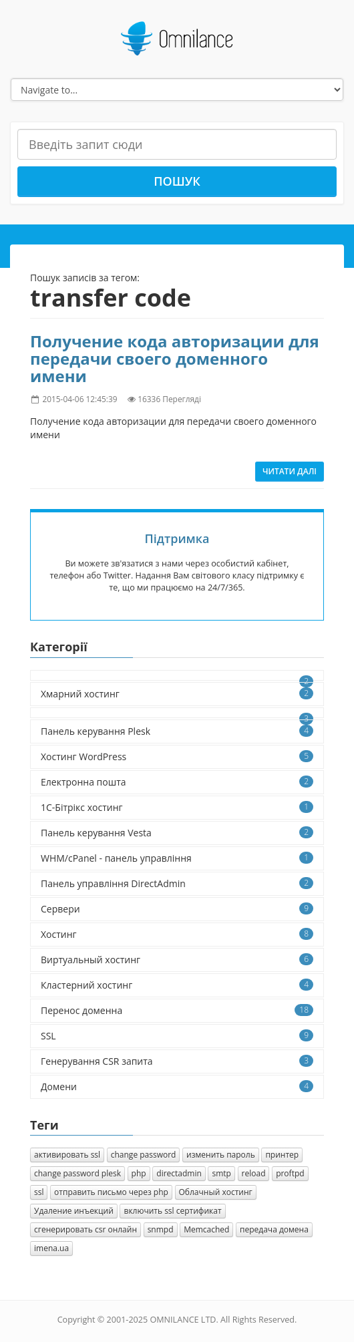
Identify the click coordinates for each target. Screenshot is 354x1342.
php (139, 1173)
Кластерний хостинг (177, 985)
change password (143, 1154)
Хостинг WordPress (177, 756)
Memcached (206, 1229)
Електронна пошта (177, 782)
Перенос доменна (177, 1010)
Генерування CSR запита (177, 1061)
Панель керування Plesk (177, 731)
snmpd (161, 1229)
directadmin (179, 1173)
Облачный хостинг (215, 1192)
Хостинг (177, 934)
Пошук (177, 181)
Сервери (177, 908)
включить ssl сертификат (172, 1210)
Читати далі (289, 471)
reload (254, 1173)
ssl (38, 1192)
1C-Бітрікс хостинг (177, 807)
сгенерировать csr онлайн (85, 1229)
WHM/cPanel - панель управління (177, 858)
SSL (177, 1035)
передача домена (274, 1229)
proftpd (290, 1173)
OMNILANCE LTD (183, 1319)
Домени (177, 1086)
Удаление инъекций (74, 1210)
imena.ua (51, 1248)
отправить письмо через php (111, 1192)
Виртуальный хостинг (177, 959)
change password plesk (77, 1173)
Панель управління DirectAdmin (177, 883)
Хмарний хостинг (177, 693)
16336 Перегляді (169, 398)
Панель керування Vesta (177, 832)
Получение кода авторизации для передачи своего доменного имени (174, 358)
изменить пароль (220, 1154)
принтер (282, 1154)
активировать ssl (67, 1154)
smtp (221, 1173)
